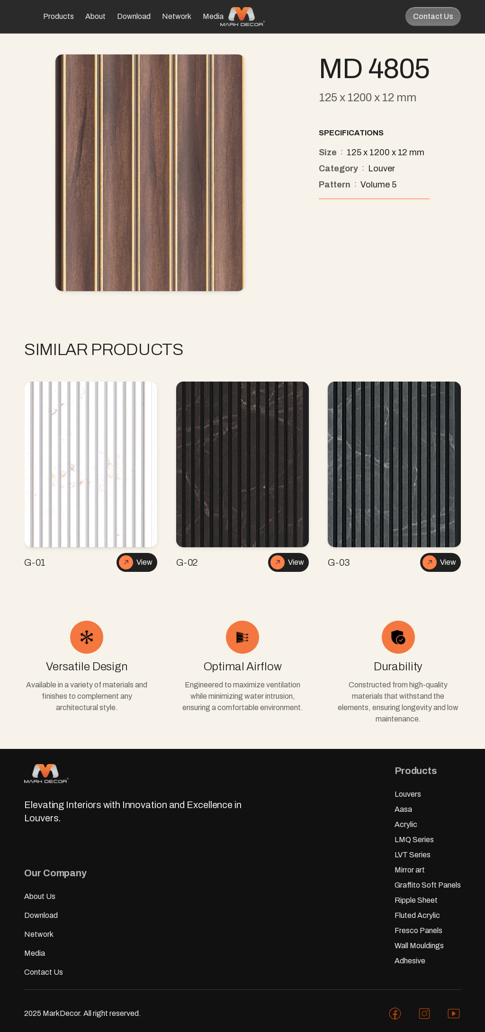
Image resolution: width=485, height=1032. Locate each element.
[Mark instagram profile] (424, 1013)
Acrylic (406, 824)
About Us (39, 896)
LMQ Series (414, 840)
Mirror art (410, 870)
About (95, 16)
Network (176, 16)
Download (134, 16)
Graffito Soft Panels (428, 885)
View (136, 562)
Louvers (408, 794)
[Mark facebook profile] (395, 1013)
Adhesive (410, 961)
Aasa (403, 809)
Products (58, 16)
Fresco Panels (418, 930)
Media (213, 16)
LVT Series (413, 855)
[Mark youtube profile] (454, 1013)
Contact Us (433, 16)
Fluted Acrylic (417, 915)
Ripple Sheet (416, 900)
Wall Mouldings (419, 946)
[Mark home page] (242, 16)
